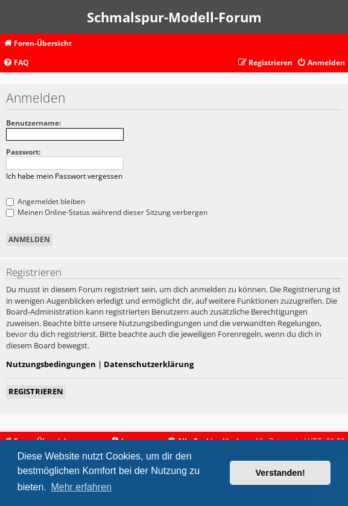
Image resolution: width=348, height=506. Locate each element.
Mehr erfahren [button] (81, 487)
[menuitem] (16, 63)
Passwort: (23, 152)
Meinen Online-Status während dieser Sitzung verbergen (106, 212)
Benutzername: (33, 123)
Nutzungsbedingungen (51, 364)
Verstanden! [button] (280, 473)
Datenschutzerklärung (149, 364)
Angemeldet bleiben (45, 201)
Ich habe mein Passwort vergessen (64, 176)
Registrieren (35, 391)
